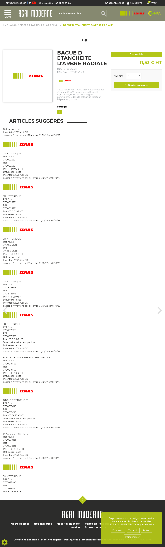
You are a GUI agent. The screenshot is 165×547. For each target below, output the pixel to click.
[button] (135, 3)
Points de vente (95, 527)
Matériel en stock (68, 523)
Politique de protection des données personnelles (94, 539)
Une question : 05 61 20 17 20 (56, 3)
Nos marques (43, 523)
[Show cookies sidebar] (5, 542)
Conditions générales (26, 539)
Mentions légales (51, 539)
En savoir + (118, 530)
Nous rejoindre (114, 3)
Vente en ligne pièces (99, 523)
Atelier (75, 527)
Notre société (20, 523)
